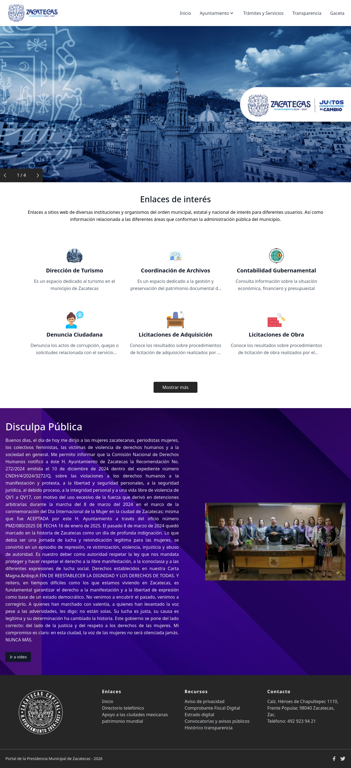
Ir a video (18, 656)
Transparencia (306, 13)
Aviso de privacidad (204, 701)
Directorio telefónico (123, 708)
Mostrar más (175, 387)
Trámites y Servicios (263, 13)
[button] (5, 175)
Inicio (185, 13)
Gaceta (337, 13)
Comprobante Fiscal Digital (212, 708)
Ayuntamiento (217, 13)
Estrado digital (199, 715)
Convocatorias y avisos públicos (217, 721)
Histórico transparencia (209, 728)
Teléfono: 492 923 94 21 (291, 721)
